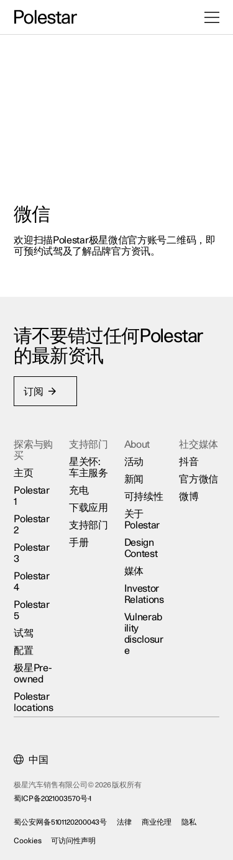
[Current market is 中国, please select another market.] (31, 760)
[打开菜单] (211, 17)
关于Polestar (142, 519)
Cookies (28, 840)
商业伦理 (156, 822)
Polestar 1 (32, 496)
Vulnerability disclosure (143, 634)
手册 (78, 543)
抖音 (188, 462)
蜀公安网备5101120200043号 (60, 822)
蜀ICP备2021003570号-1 (53, 798)
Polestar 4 (32, 581)
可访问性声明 (74, 840)
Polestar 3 (32, 553)
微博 (188, 497)
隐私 (188, 822)
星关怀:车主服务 (88, 467)
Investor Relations (144, 594)
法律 (124, 822)
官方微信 (198, 479)
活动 (134, 462)
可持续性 (143, 497)
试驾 (24, 633)
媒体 (134, 571)
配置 (24, 651)
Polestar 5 (32, 610)
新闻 (134, 479)
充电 (78, 491)
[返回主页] (45, 17)
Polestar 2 (32, 524)
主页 (24, 473)
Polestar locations (33, 702)
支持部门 (88, 525)
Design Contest (141, 548)
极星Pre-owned (33, 673)
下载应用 (88, 508)
